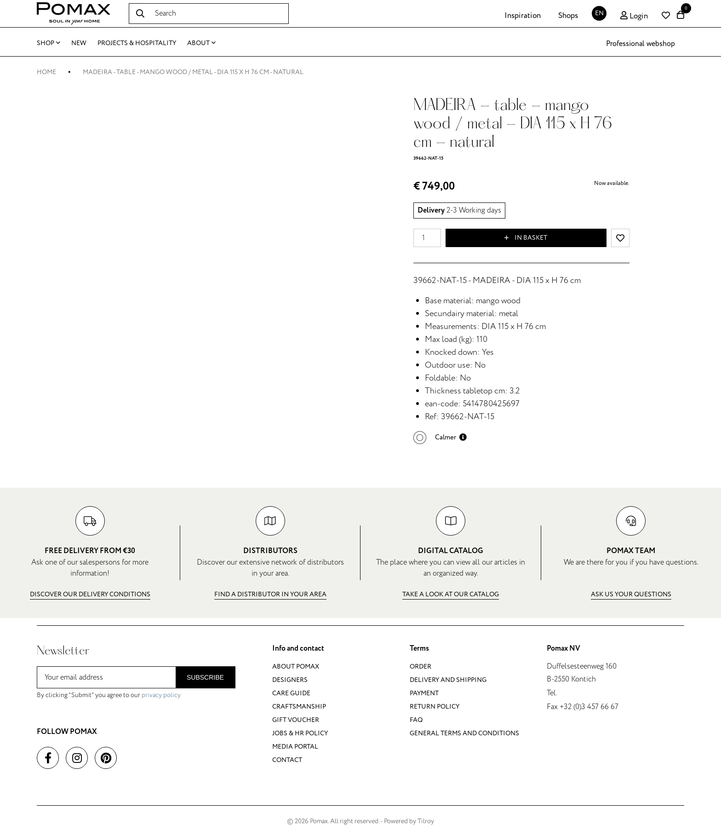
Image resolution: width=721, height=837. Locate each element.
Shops (568, 15)
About (201, 43)
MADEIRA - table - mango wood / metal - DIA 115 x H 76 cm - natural (193, 72)
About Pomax (295, 666)
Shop (48, 43)
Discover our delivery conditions (90, 594)
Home (46, 72)
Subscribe (205, 677)
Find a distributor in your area (270, 594)
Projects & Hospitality (136, 43)
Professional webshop (640, 44)
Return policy (434, 706)
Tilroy (426, 821)
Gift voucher (295, 720)
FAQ (416, 720)
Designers (290, 679)
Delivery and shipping (448, 679)
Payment (424, 693)
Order (420, 666)
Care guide (291, 693)
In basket (525, 237)
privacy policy (161, 695)
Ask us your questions (631, 594)
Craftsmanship (299, 706)
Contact (287, 760)
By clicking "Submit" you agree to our (109, 695)
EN (599, 13)
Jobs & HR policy (300, 733)
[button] (440, 437)
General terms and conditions (464, 733)
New (78, 43)
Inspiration (522, 15)
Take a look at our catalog (450, 594)
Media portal (295, 746)
